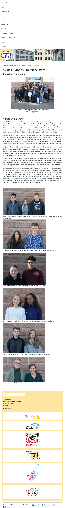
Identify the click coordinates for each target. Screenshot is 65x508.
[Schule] (7, 20)
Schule (3, 20)
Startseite (4, 3)
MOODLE (6, 406)
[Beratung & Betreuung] (18, 33)
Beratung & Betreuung (9, 33)
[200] (5, 7)
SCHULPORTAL (8, 404)
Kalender (4, 16)
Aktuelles (4, 11)
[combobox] (14, 394)
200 (2, 7)
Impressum (9, 507)
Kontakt (3, 46)
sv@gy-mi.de (35, 112)
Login (3, 42)
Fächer (3, 24)
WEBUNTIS (7, 408)
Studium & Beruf (7, 38)
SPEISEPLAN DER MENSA (12, 401)
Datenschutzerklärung (51, 505)
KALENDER (7, 399)
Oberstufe (4, 29)
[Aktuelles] (8, 11)
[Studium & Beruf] (14, 37)
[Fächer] (7, 24)
